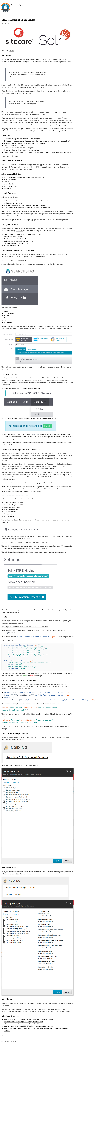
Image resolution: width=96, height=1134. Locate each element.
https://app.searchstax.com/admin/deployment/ (18, 542)
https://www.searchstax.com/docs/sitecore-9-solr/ (21, 1024)
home (13, 5)
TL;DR (11, 51)
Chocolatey (60, 489)
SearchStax (29, 131)
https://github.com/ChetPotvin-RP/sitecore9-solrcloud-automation (25, 627)
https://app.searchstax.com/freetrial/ (14, 260)
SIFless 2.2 (19, 231)
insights (20, 5)
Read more (5, 156)
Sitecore (4, 464)
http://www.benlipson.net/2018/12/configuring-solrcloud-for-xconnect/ (29, 1026)
